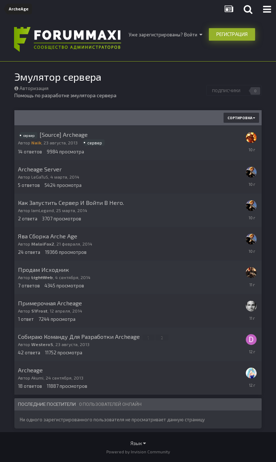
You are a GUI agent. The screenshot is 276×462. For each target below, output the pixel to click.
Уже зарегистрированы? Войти (165, 34)
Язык (138, 443)
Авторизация (34, 88)
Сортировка (241, 118)
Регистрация (232, 34)
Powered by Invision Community (138, 451)
